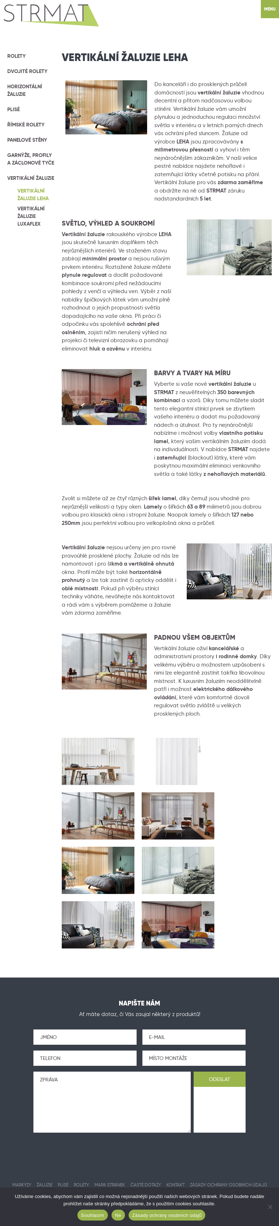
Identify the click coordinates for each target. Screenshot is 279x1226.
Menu (270, 9)
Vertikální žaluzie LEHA (33, 194)
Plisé (13, 109)
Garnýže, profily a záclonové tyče (30, 159)
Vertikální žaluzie (30, 178)
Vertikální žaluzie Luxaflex (31, 216)
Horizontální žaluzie (24, 90)
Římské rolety (26, 124)
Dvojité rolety (27, 71)
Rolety (16, 56)
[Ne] (270, 1206)
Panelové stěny (27, 140)
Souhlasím (92, 1215)
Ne (118, 1215)
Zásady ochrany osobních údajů (167, 1215)
